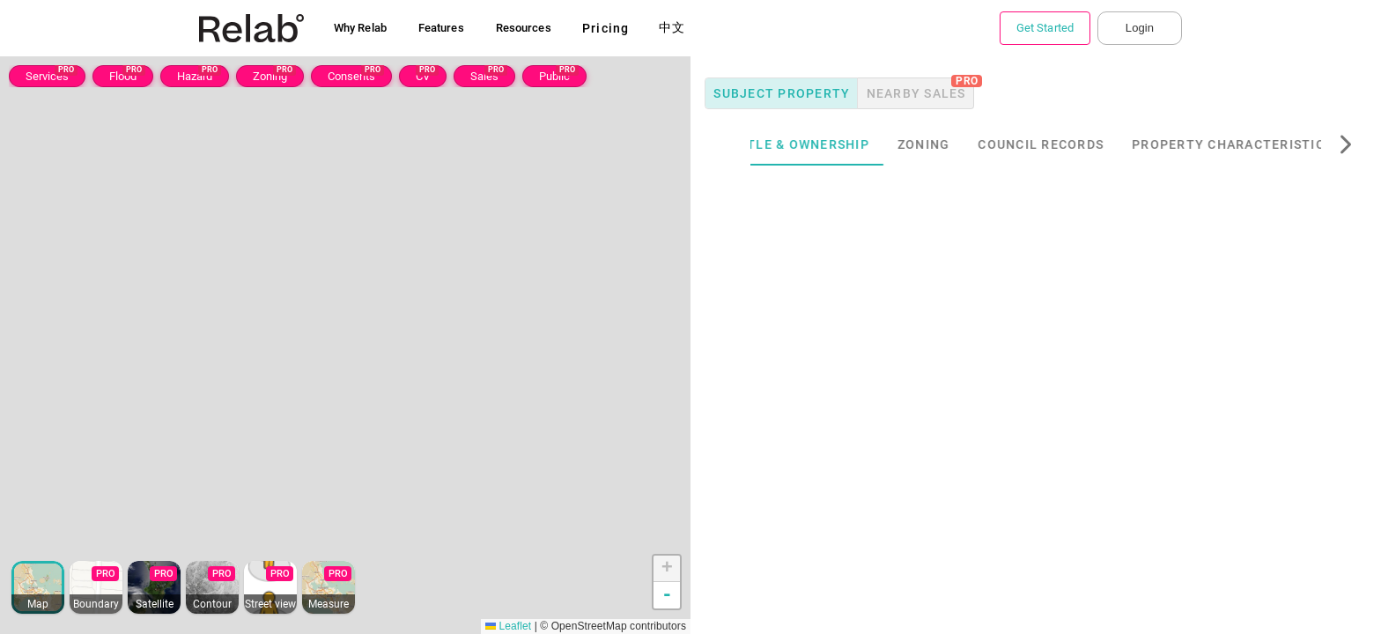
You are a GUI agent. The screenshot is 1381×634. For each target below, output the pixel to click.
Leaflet (508, 626)
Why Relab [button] (360, 27)
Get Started (1045, 27)
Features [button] (441, 27)
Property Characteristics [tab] (1263, 144)
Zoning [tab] (954, 144)
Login (1140, 27)
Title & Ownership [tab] (832, 144)
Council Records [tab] (1072, 144)
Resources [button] (523, 27)
